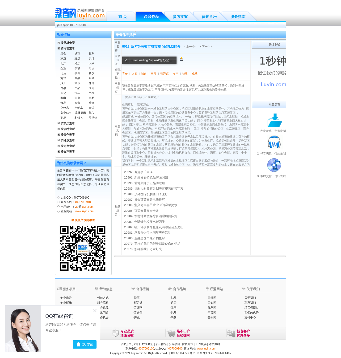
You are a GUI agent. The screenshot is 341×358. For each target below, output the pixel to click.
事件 (77, 73)
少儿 (63, 83)
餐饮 (91, 73)
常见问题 (103, 312)
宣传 (125, 73)
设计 (91, 58)
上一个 (190, 46)
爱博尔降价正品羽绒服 (149, 183)
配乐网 (212, 307)
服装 (77, 103)
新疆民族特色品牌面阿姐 (151, 177)
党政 (91, 53)
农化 (63, 93)
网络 (91, 78)
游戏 (63, 78)
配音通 (138, 302)
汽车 (77, 93)
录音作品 (151, 17)
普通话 (164, 73)
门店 (63, 73)
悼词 (91, 83)
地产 (63, 63)
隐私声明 (214, 344)
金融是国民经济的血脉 (149, 238)
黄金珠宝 (66, 112)
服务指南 (237, 17)
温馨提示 (80, 112)
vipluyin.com (84, 206)
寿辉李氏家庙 (143, 172)
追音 (174, 302)
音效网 (212, 302)
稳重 (185, 73)
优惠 (63, 88)
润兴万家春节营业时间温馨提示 (155, 205)
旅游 (63, 58)
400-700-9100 (84, 202)
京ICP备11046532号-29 (182, 353)
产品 (77, 88)
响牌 (174, 317)
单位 (91, 112)
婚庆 (77, 63)
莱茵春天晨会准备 (146, 210)
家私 (91, 98)
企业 (63, 68)
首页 (124, 344)
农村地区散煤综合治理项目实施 (155, 216)
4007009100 (146, 348)
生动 (174, 307)
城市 (77, 53)
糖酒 (91, 103)
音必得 (138, 312)
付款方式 (103, 297)
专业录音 (66, 297)
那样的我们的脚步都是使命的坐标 (157, 243)
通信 (77, 83)
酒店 (91, 68)
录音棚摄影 (251, 307)
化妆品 (64, 108)
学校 (77, 68)
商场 (63, 117)
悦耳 (137, 297)
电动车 (79, 108)
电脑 (77, 98)
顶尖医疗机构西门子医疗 (151, 194)
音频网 (138, 307)
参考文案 (180, 17)
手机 (91, 93)
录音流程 (274, 104)
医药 (91, 88)
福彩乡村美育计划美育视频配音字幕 (158, 188)
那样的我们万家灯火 (148, 249)
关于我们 (250, 297)
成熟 (195, 73)
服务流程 (103, 302)
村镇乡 (79, 117)
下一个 (206, 46)
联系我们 (250, 302)
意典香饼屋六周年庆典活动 (152, 232)
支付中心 (250, 317)
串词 (91, 108)
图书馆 (93, 117)
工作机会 (103, 317)
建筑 (77, 58)
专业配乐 (66, 302)
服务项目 (174, 344)
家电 (63, 98)
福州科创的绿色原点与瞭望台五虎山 (158, 227)
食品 (63, 103)
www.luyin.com (84, 211)
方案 (134, 73)
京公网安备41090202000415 (214, 353)
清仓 (63, 53)
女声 (175, 73)
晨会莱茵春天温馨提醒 (149, 199)
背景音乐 (209, 17)
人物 (91, 63)
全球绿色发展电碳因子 (149, 222)
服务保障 (103, 307)
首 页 (122, 17)
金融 (77, 78)
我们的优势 (251, 312)
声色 (137, 317)
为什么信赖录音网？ (71, 163)
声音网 (212, 312)
